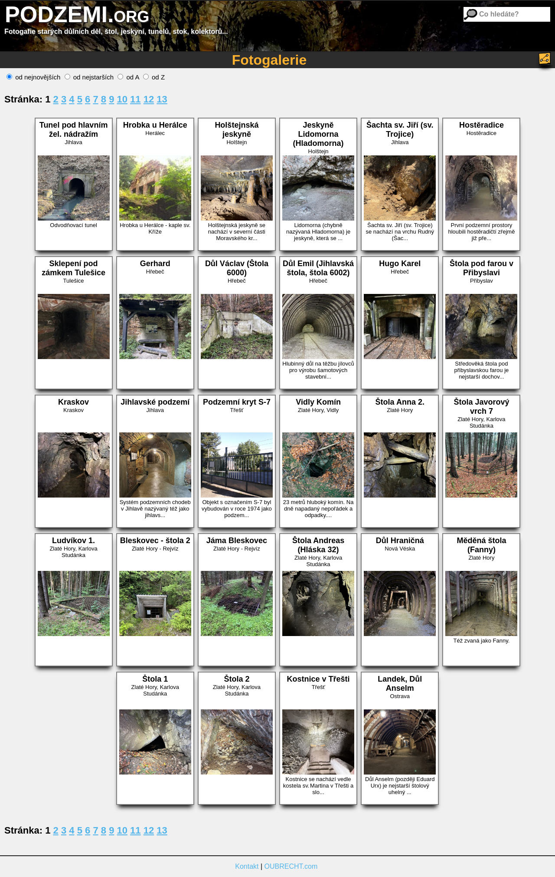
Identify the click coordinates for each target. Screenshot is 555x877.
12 (149, 99)
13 (162, 99)
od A (128, 77)
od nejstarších (89, 77)
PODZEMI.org (77, 14)
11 (135, 99)
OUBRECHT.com (291, 866)
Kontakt (246, 866)
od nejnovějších (33, 77)
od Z (154, 77)
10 (122, 99)
